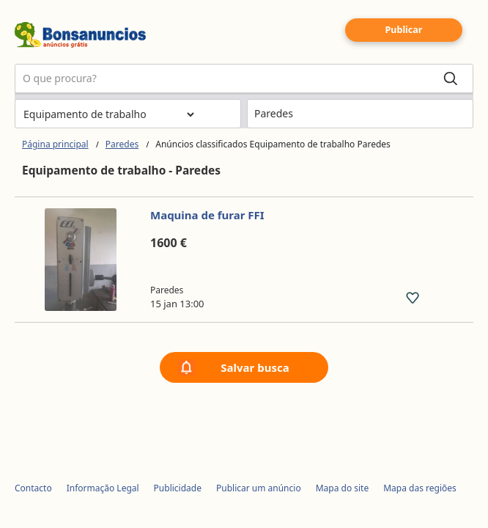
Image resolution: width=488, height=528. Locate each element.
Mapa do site (342, 488)
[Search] (451, 78)
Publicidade (178, 488)
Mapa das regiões (419, 488)
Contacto (33, 488)
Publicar (404, 29)
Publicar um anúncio (258, 488)
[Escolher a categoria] (108, 114)
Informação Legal (103, 488)
